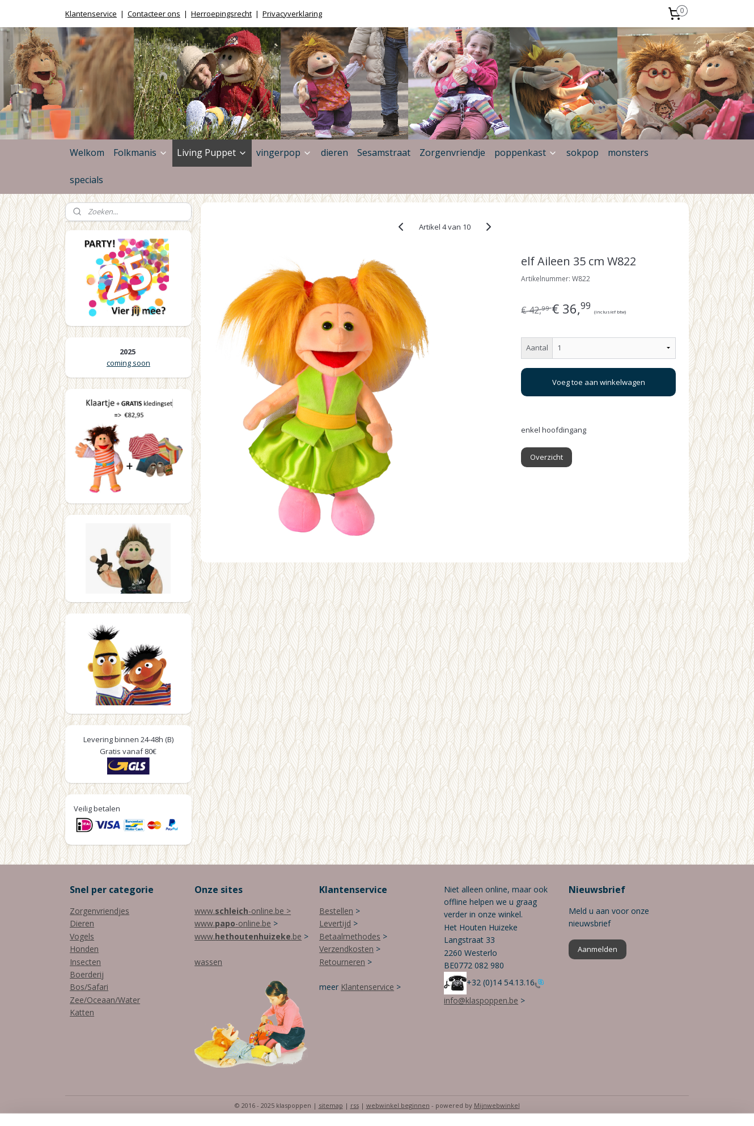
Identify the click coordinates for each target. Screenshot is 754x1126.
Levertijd (335, 923)
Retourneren (342, 961)
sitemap (331, 1105)
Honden (84, 948)
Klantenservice (91, 14)
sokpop (582, 152)
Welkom (87, 152)
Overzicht (547, 457)
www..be (248, 936)
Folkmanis (140, 152)
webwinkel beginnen (398, 1105)
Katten (82, 1012)
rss (354, 1105)
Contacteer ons (154, 14)
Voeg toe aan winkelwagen (598, 382)
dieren (334, 152)
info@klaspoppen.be (481, 1000)
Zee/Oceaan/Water (105, 999)
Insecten (85, 961)
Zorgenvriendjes (99, 910)
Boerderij (87, 974)
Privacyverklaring (292, 14)
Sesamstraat (383, 152)
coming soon (128, 363)
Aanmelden (597, 949)
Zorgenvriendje (452, 152)
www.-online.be (232, 923)
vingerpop (284, 152)
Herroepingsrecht (221, 14)
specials (86, 179)
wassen (208, 961)
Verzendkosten (346, 948)
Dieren (82, 923)
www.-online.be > (242, 910)
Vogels (82, 936)
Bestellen (336, 910)
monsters (628, 152)
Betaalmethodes (349, 936)
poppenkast (525, 152)
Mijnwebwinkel (497, 1105)
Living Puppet (212, 152)
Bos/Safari (89, 986)
